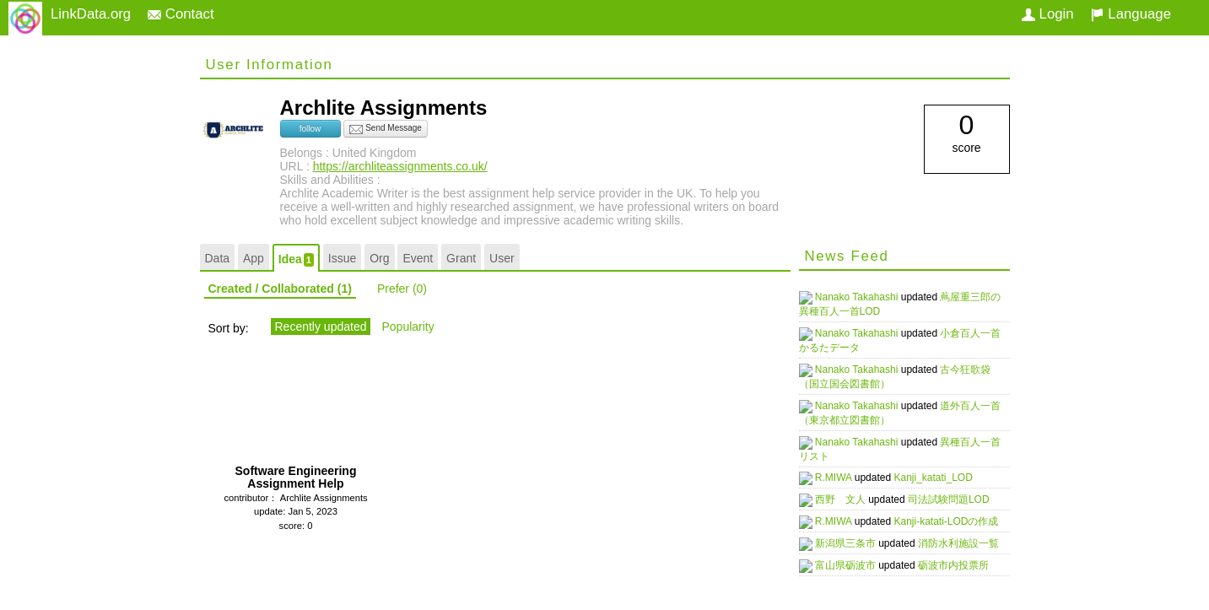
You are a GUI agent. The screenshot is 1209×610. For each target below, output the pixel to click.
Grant (461, 258)
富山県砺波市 (854, 564)
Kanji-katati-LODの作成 (953, 520)
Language (1131, 14)
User (502, 258)
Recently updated (321, 326)
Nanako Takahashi (866, 297)
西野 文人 (849, 498)
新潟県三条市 (854, 542)
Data (217, 258)
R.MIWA (842, 477)
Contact (181, 14)
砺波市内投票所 (961, 564)
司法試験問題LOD (956, 498)
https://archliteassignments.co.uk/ (400, 166)
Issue (342, 258)
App (253, 258)
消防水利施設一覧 (966, 542)
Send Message (385, 129)
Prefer (402, 288)
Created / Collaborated (280, 288)
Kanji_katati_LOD (940, 477)
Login (1048, 14)
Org (379, 258)
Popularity (407, 326)
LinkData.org (91, 14)
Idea (296, 259)
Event (417, 258)
